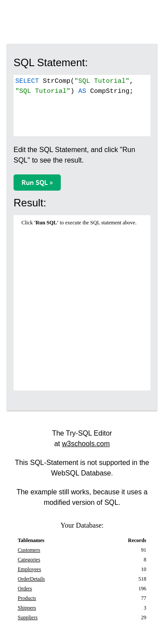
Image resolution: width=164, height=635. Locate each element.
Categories (29, 560)
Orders (25, 588)
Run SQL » (37, 182)
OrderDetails (31, 579)
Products (27, 598)
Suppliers (28, 617)
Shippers (27, 608)
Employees (29, 569)
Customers (29, 550)
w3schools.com (86, 443)
